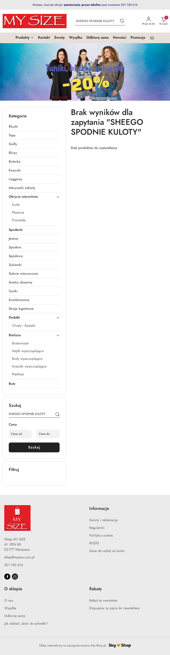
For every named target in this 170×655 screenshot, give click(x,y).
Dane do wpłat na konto (107, 551)
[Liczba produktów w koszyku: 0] (163, 21)
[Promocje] (137, 37)
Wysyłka (10, 608)
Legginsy (15, 179)
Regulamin (96, 527)
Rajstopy (18, 374)
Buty (12, 383)
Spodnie (15, 247)
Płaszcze (18, 212)
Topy (12, 135)
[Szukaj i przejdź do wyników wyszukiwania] (122, 21)
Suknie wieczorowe (23, 273)
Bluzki (13, 126)
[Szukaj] (57, 415)
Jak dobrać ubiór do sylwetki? (26, 623)
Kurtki (16, 204)
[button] (25, 37)
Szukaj (34, 447)
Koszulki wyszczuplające (29, 366)
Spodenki (16, 229)
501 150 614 (13, 565)
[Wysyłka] (75, 37)
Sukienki (15, 265)
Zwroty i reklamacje (103, 520)
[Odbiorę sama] (97, 37)
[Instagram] (15, 577)
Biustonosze (20, 343)
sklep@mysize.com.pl (19, 557)
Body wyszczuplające (27, 358)
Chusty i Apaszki (23, 325)
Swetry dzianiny (20, 282)
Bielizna (34, 335)
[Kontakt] (44, 37)
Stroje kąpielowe (21, 308)
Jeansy (13, 238)
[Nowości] (119, 37)
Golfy (13, 144)
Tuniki (13, 291)
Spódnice (16, 256)
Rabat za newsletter (103, 600)
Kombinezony (19, 300)
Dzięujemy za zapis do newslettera (114, 608)
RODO (94, 543)
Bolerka (14, 161)
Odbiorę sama (14, 616)
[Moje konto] (148, 21)
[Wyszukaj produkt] (100, 21)
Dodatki (34, 317)
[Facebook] (7, 577)
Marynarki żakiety (22, 188)
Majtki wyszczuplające (28, 351)
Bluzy (13, 152)
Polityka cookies (101, 535)
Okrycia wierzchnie (34, 196)
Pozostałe (19, 220)
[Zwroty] (59, 37)
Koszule (15, 170)
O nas (8, 600)
